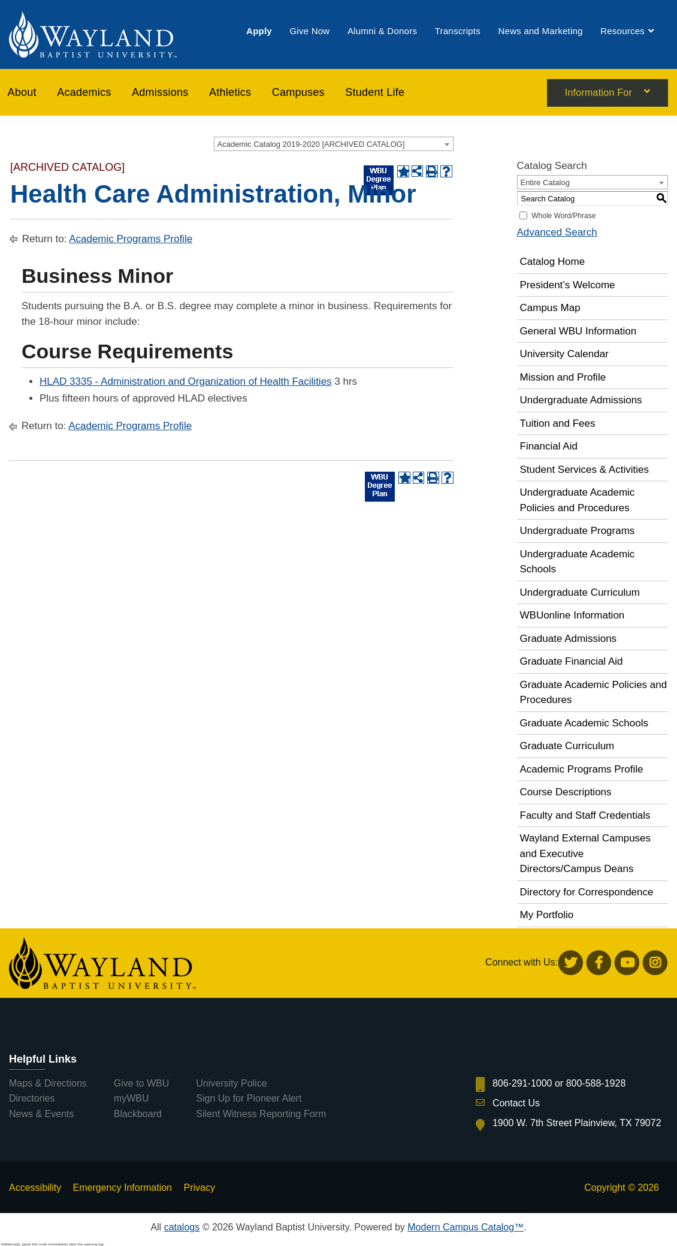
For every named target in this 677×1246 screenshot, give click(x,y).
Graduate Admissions (568, 638)
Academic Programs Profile (130, 239)
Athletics (230, 93)
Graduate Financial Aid (571, 661)
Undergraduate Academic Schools (577, 561)
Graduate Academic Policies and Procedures (593, 692)
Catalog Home (552, 261)
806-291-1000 (522, 1083)
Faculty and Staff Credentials (585, 815)
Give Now (309, 31)
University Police (231, 1083)
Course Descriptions (566, 792)
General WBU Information (578, 331)
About (22, 93)
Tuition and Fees (558, 423)
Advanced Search (557, 232)
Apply (259, 31)
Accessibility (35, 1187)
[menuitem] (259, 31)
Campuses (298, 93)
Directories (32, 1098)
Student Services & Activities (584, 469)
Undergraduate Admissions (581, 400)
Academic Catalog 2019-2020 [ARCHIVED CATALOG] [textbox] (311, 144)
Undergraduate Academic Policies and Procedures (577, 500)
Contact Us (516, 1103)
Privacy (198, 1187)
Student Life (374, 93)
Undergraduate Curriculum (580, 592)
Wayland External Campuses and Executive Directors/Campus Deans (585, 853)
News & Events (41, 1114)
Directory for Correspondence (587, 892)
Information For (598, 94)
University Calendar (564, 354)
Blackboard (138, 1114)
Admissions (160, 93)
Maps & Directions (48, 1083)
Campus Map (550, 307)
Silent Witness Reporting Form (261, 1114)
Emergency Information (122, 1187)
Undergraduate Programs (577, 530)
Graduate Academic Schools (584, 723)
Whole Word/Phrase (563, 216)
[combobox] (334, 144)
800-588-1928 (596, 1083)
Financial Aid (549, 446)
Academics (84, 93)
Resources (622, 31)
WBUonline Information (572, 615)
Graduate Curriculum (567, 746)
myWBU (131, 1098)
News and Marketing (540, 31)
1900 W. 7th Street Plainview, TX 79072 (576, 1123)
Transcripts (457, 31)
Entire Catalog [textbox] (545, 182)
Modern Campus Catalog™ (465, 1227)
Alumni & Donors (382, 31)
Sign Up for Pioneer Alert (248, 1098)
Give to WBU (141, 1083)
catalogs (182, 1227)
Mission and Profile (563, 377)
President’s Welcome (567, 285)
